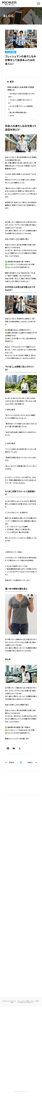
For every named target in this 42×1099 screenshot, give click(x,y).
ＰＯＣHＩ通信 (10, 52)
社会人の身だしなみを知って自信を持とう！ (20, 88)
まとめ (12, 116)
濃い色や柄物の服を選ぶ (18, 112)
